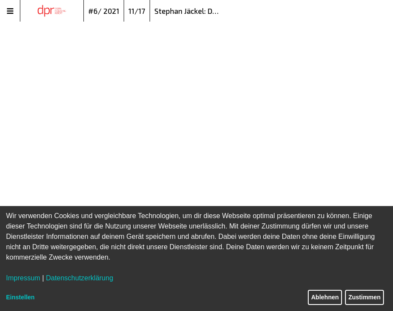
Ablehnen (325, 297)
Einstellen (20, 297)
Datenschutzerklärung (79, 278)
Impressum (23, 278)
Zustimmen (364, 297)
